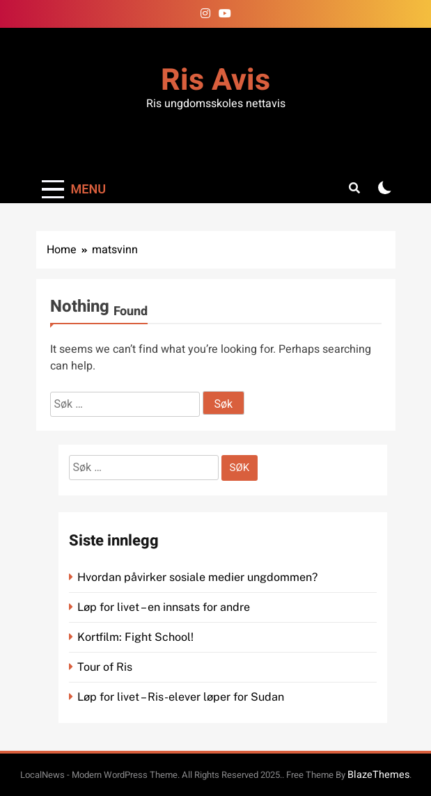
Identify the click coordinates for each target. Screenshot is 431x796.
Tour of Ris (104, 667)
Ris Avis (215, 80)
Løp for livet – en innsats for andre (163, 607)
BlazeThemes (378, 774)
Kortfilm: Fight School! (135, 637)
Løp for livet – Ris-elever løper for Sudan (180, 696)
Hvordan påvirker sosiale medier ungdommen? (197, 577)
